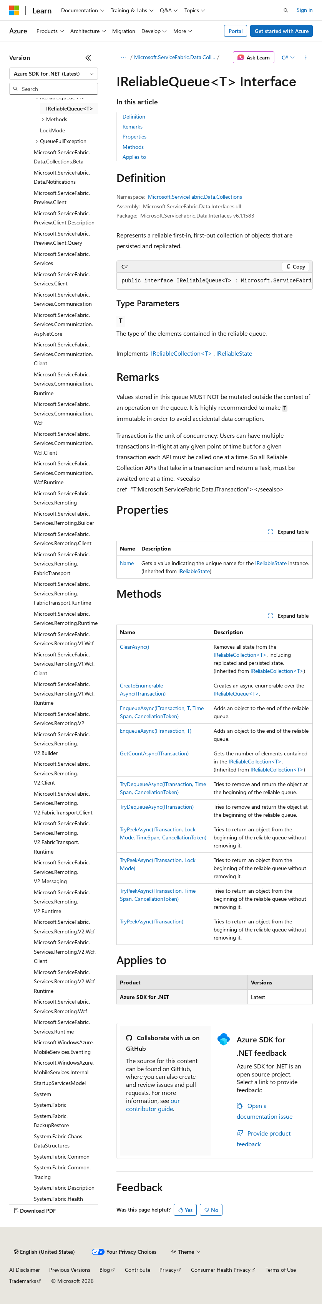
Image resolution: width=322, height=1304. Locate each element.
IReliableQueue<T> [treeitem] (69, 108)
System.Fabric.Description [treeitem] (64, 1187)
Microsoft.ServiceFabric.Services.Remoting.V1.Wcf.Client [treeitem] (64, 664)
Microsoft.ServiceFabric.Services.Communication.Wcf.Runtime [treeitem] (63, 473)
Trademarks (22, 1280)
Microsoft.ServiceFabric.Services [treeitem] (62, 258)
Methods (133, 146)
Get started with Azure (282, 31)
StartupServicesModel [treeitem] (60, 1082)
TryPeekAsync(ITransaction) (151, 921)
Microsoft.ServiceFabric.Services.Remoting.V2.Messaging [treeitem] (62, 872)
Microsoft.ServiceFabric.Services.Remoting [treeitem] (62, 498)
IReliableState (234, 353)
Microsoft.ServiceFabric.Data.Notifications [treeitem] (62, 177)
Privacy (167, 1269)
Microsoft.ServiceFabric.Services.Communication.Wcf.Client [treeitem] (63, 443)
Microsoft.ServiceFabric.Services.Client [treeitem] (62, 278)
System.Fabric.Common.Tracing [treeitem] (62, 1172)
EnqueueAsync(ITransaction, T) (155, 730)
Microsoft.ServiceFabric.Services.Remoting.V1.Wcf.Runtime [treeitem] (64, 693)
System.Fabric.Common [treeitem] (62, 1156)
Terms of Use (281, 1269)
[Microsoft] (14, 10)
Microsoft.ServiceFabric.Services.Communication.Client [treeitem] (63, 354)
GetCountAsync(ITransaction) (154, 753)
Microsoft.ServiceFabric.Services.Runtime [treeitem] (62, 1026)
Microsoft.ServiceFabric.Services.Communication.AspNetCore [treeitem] (63, 324)
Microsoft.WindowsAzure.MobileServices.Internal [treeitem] (64, 1067)
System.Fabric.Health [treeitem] (58, 1198)
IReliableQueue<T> (236, 693)
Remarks (133, 126)
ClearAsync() (134, 646)
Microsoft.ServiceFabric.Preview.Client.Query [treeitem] (62, 238)
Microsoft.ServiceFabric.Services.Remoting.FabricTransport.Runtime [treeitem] (62, 593)
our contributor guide (153, 1104)
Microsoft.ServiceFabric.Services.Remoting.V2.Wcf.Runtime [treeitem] (65, 981)
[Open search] (286, 10)
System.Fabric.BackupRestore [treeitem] (51, 1120)
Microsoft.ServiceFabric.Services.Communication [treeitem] (63, 299)
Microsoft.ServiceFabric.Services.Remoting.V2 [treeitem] (62, 718)
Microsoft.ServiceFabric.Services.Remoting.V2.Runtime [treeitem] (62, 902)
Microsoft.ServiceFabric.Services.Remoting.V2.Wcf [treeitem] (64, 926)
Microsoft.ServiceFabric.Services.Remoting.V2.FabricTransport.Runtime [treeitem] (62, 837)
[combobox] (53, 74)
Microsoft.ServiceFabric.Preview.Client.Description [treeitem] (64, 217)
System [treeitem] (42, 1094)
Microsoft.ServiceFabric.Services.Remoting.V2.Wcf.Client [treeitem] (65, 951)
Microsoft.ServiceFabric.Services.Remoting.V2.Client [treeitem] (62, 773)
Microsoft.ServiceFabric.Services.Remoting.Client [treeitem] (62, 538)
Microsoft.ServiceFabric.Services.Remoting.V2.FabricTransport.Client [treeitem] (63, 803)
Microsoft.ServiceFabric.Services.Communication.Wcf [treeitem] (63, 413)
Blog (105, 1269)
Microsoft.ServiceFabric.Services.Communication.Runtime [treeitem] (63, 384)
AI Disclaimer (24, 1269)
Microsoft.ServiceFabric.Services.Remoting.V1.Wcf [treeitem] (63, 638)
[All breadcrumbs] (123, 57)
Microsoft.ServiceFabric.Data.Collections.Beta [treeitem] (62, 156)
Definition (134, 116)
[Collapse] (88, 57)
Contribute (137, 1269)
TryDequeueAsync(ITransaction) (157, 806)
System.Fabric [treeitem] (50, 1104)
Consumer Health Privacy (221, 1269)
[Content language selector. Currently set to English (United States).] (44, 1252)
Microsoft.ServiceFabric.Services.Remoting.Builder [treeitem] (64, 518)
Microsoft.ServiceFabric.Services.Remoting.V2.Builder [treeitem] (62, 743)
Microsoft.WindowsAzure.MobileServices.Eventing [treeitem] (64, 1047)
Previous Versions (69, 1269)
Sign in (305, 9)
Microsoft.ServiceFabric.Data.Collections (175, 57)
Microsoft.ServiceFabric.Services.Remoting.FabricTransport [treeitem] (62, 564)
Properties (134, 136)
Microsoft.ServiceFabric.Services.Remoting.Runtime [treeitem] (66, 618)
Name (127, 563)
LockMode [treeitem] (52, 130)
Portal (236, 31)
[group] (214, 281)
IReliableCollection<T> (181, 353)
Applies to (134, 156)
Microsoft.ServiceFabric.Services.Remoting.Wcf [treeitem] (62, 1006)
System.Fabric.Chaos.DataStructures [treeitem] (58, 1141)
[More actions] (306, 57)
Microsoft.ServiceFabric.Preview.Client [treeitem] (62, 197)
